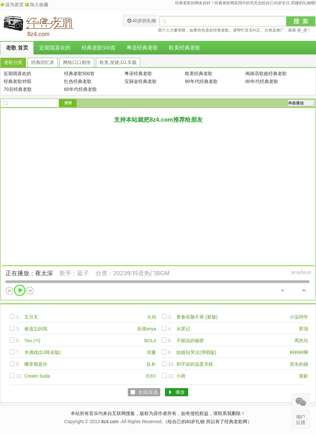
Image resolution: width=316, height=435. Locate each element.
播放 (19, 290)
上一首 (9, 291)
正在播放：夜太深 (29, 273)
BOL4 (150, 340)
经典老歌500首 (98, 48)
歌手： (68, 273)
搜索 (301, 21)
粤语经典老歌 (142, 48)
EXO (151, 376)
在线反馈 (300, 419)
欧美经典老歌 (184, 48)
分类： (104, 273)
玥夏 (151, 352)
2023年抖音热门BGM (141, 273)
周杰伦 (301, 340)
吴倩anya (146, 328)
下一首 (30, 291)
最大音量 (304, 290)
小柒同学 (299, 317)
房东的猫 (299, 364)
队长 (151, 364)
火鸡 (151, 317)
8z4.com (110, 421)
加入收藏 (39, 4)
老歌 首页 (17, 48)
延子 (83, 273)
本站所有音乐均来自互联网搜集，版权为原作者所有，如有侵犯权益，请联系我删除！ (158, 413)
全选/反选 (148, 392)
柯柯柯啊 (299, 352)
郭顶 (303, 328)
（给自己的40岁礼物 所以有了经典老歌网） (207, 421)
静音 (283, 290)
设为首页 (14, 4)
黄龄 (303, 376)
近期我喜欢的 (55, 48)
